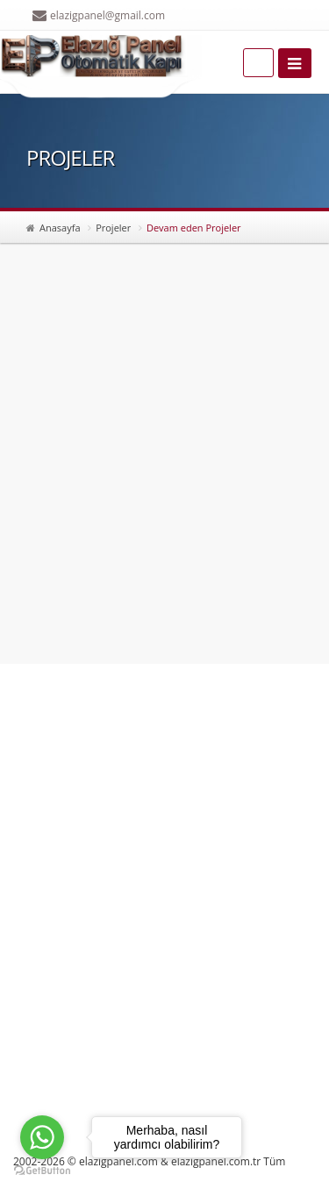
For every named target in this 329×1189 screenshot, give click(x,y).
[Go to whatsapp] (42, 1137)
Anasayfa (60, 227)
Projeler (113, 227)
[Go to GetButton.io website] (42, 1171)
